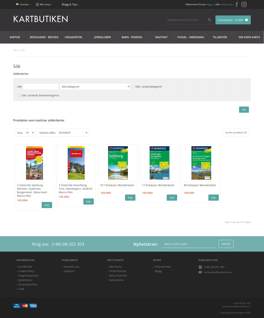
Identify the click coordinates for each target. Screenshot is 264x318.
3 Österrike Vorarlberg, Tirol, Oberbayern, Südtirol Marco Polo (75, 188)
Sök (23, 50)
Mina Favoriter (118, 275)
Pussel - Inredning (190, 37)
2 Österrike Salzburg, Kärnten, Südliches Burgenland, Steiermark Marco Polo (32, 190)
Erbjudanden (163, 266)
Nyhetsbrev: (145, 244)
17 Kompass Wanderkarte (158, 185)
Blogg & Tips (69, 4)
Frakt (21, 289)
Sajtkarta (69, 271)
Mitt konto (115, 266)
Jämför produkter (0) (236, 132)
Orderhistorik (117, 271)
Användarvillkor (28, 284)
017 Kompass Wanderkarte (117, 185)
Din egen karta (249, 37)
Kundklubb (25, 266)
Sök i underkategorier (148, 86)
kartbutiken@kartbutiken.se (218, 272)
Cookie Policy (26, 271)
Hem (15, 50)
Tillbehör (220, 37)
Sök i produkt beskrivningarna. (41, 95)
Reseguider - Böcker (44, 37)
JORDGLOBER (102, 37)
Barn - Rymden (132, 37)
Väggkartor (73, 37)
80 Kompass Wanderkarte (200, 185)
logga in (211, 4)
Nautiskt (161, 37)
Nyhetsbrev (116, 280)
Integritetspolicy (28, 275)
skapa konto (227, 4)
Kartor (15, 37)
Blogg (158, 271)
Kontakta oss (71, 266)
